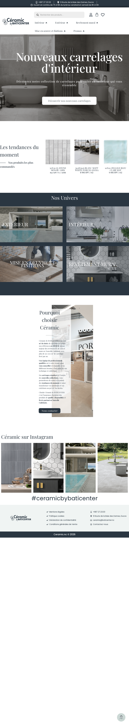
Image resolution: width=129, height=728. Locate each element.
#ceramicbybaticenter (64, 498)
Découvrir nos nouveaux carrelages (72, 101)
